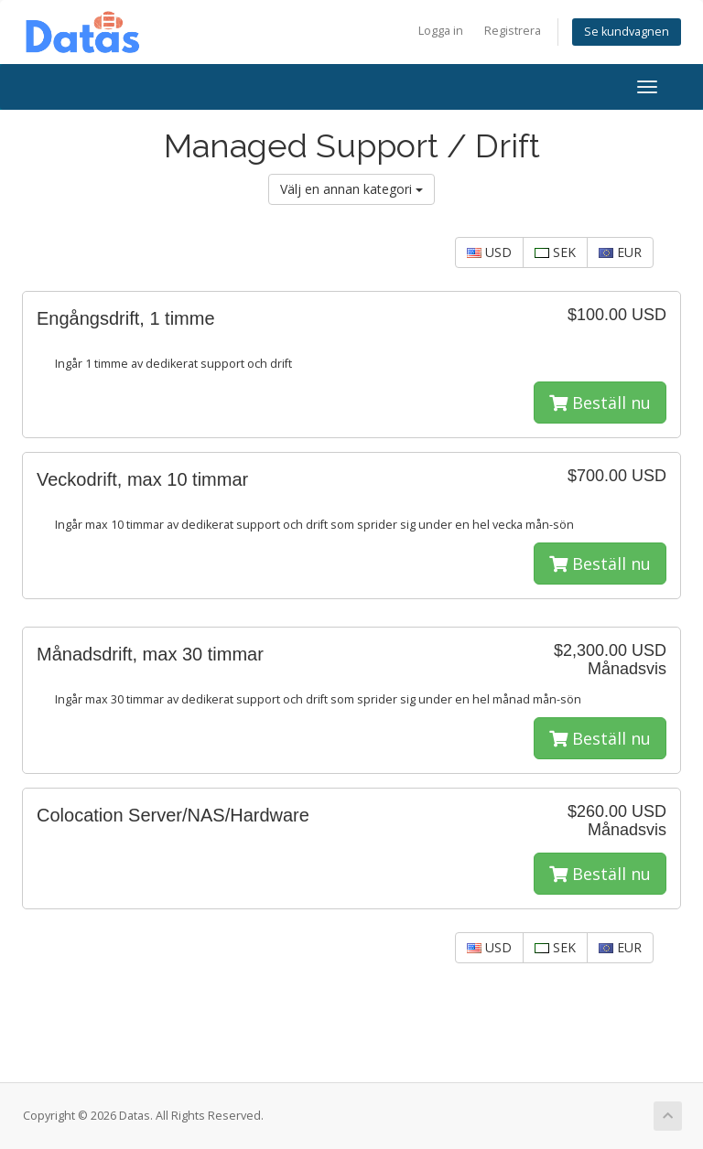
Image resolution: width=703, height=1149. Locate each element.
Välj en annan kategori (351, 189)
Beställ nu (600, 402)
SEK (555, 252)
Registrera (512, 30)
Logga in (440, 30)
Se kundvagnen (626, 31)
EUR (620, 252)
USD (489, 252)
